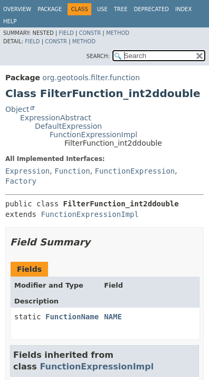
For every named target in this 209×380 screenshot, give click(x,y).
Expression (27, 171)
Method (117, 33)
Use (102, 9)
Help (9, 21)
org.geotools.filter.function (91, 77)
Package (49, 9)
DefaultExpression (68, 126)
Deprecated (151, 9)
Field (66, 33)
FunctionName (72, 316)
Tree (121, 9)
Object (17, 109)
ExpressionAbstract (55, 117)
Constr (90, 33)
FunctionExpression (135, 171)
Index (183, 9)
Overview (17, 9)
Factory (20, 181)
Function (72, 171)
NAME (113, 316)
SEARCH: (98, 56)
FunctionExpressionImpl (93, 134)
